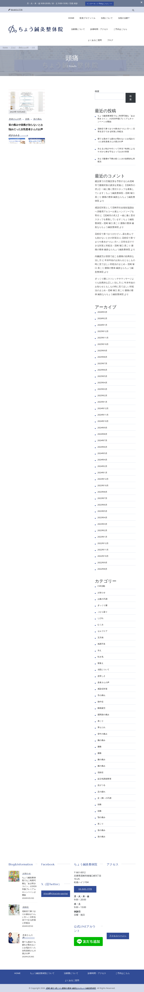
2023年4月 (102, 517)
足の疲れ (101, 791)
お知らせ (101, 592)
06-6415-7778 (16, 9)
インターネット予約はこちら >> (100, 3)
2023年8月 (102, 491)
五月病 (101, 637)
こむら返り (102, 611)
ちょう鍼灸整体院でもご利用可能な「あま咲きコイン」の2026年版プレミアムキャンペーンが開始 (116, 118)
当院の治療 (123, 17)
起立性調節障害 (104, 778)
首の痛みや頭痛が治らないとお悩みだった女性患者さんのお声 (26, 126)
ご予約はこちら (120, 28)
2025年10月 (103, 343)
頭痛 (27, 118)
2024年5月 (102, 452)
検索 (97, 90)
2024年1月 (102, 472)
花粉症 (101, 771)
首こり (101, 823)
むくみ (101, 624)
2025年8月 (102, 356)
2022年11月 (103, 549)
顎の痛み (101, 816)
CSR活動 (101, 585)
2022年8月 (102, 568)
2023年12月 (103, 478)
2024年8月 (102, 433)
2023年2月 (102, 530)
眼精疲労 (101, 707)
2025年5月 (102, 375)
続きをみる (18, 134)
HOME (71, 17)
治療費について (78, 28)
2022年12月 (103, 542)
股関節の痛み (103, 714)
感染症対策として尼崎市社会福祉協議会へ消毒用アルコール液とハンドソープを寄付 (114, 210)
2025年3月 (102, 388)
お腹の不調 (102, 598)
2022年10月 (103, 555)
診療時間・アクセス (99, 28)
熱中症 (101, 701)
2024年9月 (102, 427)
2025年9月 (102, 350)
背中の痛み (102, 733)
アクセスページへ (118, 935)
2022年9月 (102, 562)
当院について (107, 17)
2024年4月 (102, 459)
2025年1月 (102, 401)
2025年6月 (102, 369)
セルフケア (102, 630)
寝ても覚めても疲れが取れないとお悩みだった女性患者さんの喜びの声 (29, 947)
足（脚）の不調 (104, 797)
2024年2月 (102, 465)
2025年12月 (103, 330)
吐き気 (101, 656)
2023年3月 (102, 523)
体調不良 (101, 643)
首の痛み (37, 118)
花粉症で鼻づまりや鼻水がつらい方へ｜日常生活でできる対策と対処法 (29, 916)
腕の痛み (101, 739)
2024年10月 (103, 420)
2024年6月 (102, 446)
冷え (100, 649)
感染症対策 (102, 688)
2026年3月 (102, 311)
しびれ (101, 617)
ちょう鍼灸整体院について (53, 972)
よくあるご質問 (95, 39)
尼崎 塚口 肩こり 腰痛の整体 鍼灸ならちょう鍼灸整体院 (71, 988)
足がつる (101, 784)
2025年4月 (102, 382)
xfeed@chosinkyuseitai (56, 893)
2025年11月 (103, 337)
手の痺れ (101, 694)
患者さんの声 (15, 118)
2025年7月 (102, 363)
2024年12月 (103, 407)
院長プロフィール (87, 17)
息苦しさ (101, 675)
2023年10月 (103, 485)
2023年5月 (102, 510)
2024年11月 (103, 414)
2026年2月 (102, 318)
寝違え (101, 662)
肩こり (101, 720)
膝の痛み (101, 759)
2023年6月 (102, 504)
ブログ (110, 39)
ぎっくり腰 (102, 604)
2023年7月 (102, 497)
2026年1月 (102, 324)
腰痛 (100, 746)
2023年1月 (102, 536)
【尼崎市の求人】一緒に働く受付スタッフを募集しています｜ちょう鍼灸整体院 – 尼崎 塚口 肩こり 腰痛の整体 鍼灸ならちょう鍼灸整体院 (115, 192)
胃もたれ (101, 727)
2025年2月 (102, 395)
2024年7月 (102, 440)
